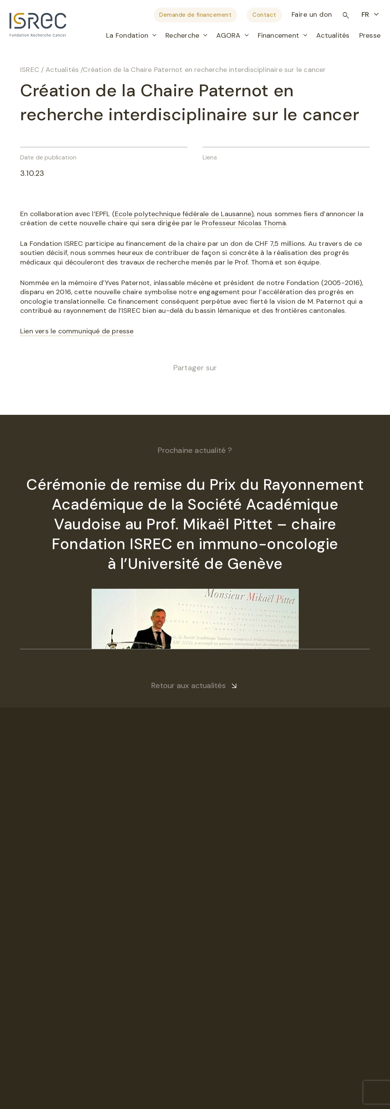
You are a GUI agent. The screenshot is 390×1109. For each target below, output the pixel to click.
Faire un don (312, 14)
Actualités (332, 35)
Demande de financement (195, 15)
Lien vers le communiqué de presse (77, 331)
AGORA (228, 35)
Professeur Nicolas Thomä (244, 223)
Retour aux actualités (188, 685)
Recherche (182, 35)
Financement (279, 35)
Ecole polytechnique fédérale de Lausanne (183, 213)
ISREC (29, 69)
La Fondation (127, 35)
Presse (369, 35)
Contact (264, 15)
